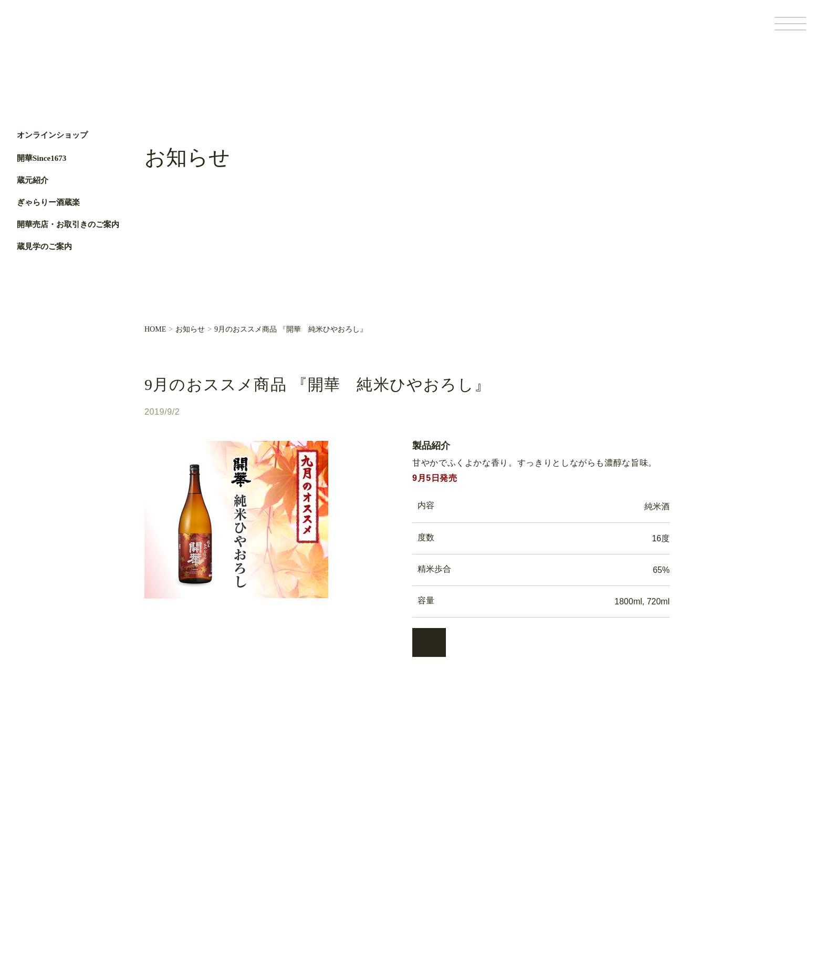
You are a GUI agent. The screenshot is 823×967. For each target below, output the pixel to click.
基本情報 (552, 898)
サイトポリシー (653, 898)
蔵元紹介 (32, 180)
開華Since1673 (41, 158)
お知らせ (190, 329)
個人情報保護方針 (597, 898)
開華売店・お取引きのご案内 (68, 224)
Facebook (30, 335)
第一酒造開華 (61, 30)
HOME (155, 329)
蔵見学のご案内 (44, 246)
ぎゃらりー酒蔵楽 (48, 202)
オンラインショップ (52, 135)
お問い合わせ (298, 888)
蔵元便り (290, 852)
